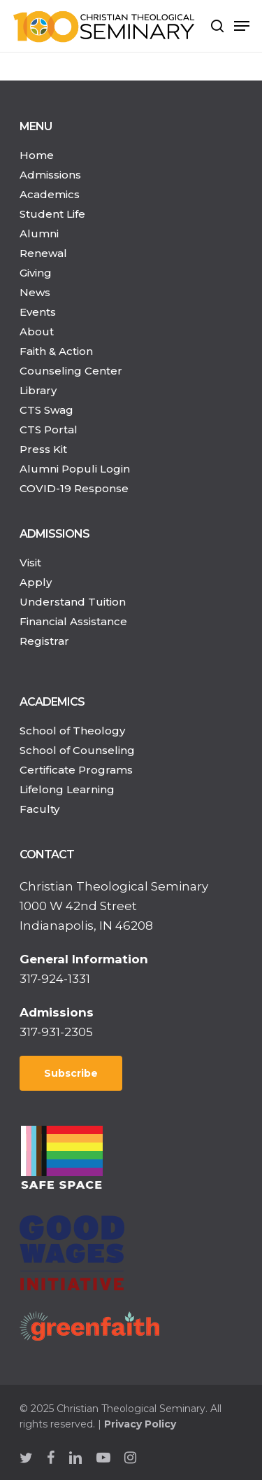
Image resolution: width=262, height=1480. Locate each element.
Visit (30, 562)
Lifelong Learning (67, 789)
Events (38, 312)
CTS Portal (49, 429)
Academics (50, 194)
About (37, 331)
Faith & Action (56, 351)
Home (37, 155)
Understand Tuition (73, 601)
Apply (36, 582)
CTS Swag (46, 410)
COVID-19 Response (74, 488)
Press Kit (43, 449)
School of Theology (72, 730)
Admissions (50, 174)
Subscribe (71, 1073)
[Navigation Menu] (241, 26)
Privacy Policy (140, 1424)
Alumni (39, 233)
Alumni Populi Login (75, 468)
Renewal (43, 253)
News (35, 292)
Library (38, 390)
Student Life (52, 214)
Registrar (44, 641)
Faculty (39, 809)
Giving (36, 272)
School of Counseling (77, 750)
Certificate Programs (76, 769)
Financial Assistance (73, 621)
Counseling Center (71, 370)
